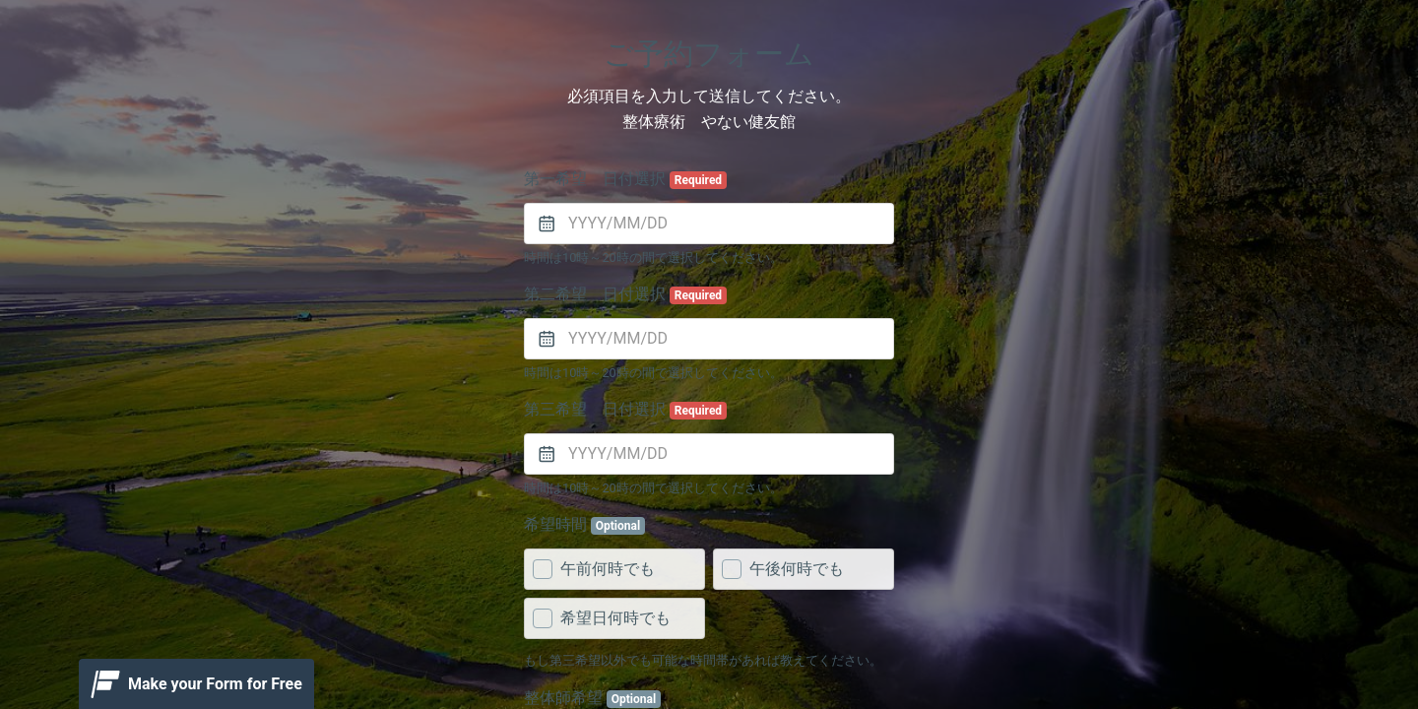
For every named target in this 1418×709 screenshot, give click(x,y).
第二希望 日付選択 (625, 294)
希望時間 (584, 525)
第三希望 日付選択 (625, 409)
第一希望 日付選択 (625, 179)
